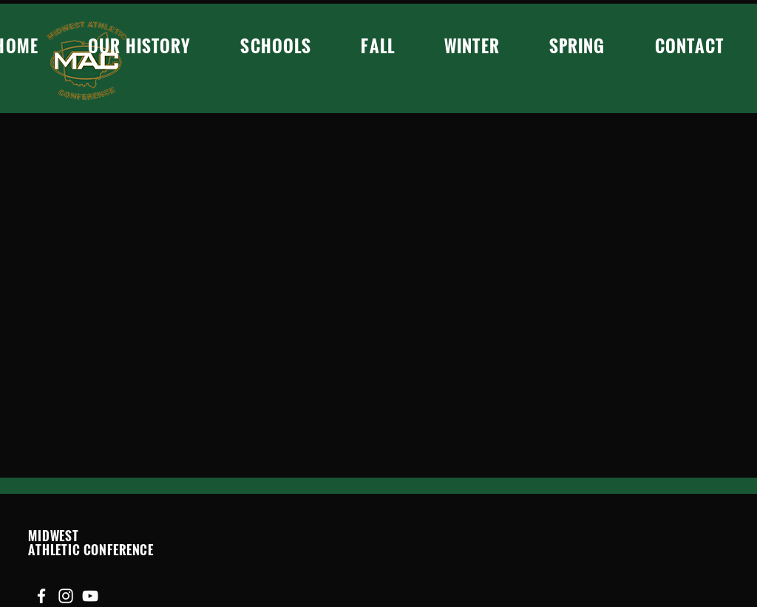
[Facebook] (41, 596)
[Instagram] (65, 596)
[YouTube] (90, 596)
